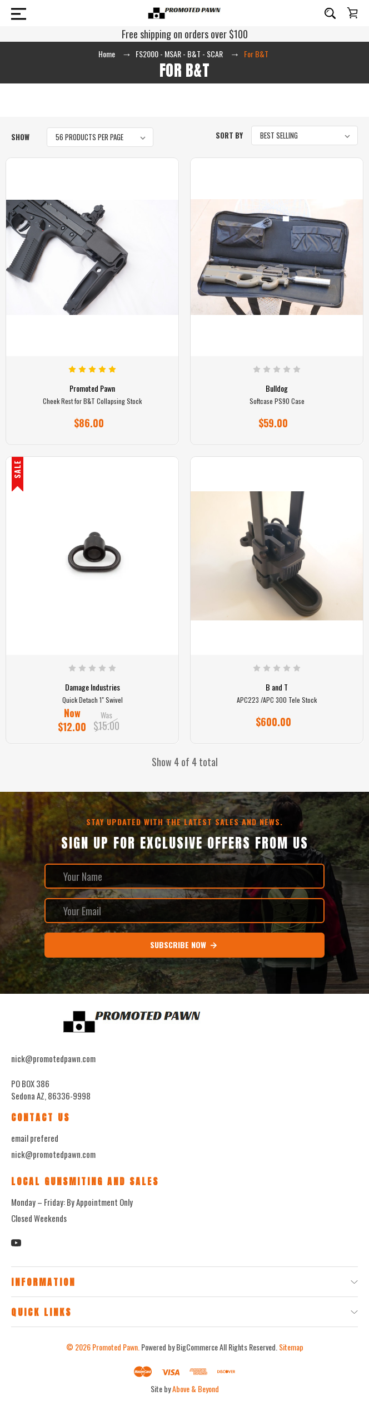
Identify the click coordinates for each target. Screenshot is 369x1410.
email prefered (34, 1138)
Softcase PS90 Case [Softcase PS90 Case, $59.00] (277, 401)
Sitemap (291, 1347)
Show (20, 136)
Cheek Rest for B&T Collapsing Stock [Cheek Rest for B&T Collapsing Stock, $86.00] (92, 401)
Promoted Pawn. (115, 1347)
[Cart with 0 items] (352, 12)
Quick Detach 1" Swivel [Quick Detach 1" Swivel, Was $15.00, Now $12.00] (92, 700)
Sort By (229, 135)
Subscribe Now (184, 945)
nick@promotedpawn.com (53, 1154)
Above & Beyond (195, 1388)
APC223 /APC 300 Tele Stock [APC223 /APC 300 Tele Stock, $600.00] (277, 700)
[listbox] (100, 137)
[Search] (330, 13)
